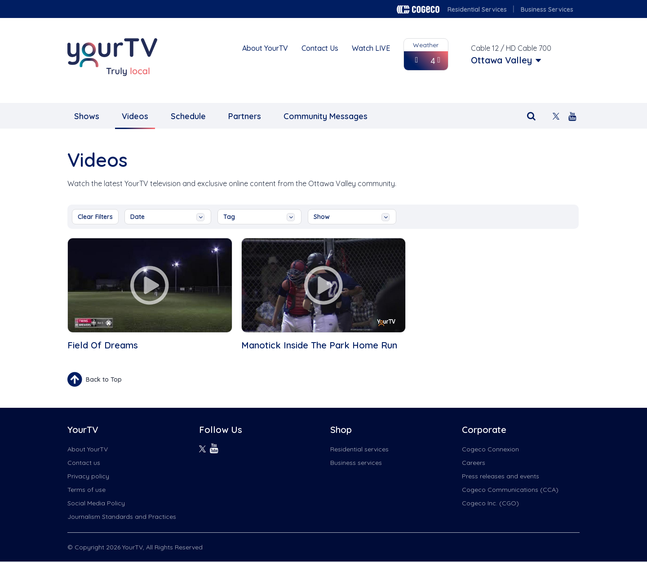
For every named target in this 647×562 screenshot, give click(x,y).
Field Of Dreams (102, 345)
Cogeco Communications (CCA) (510, 490)
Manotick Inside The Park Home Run (319, 345)
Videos (135, 116)
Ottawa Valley (501, 60)
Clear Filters (95, 217)
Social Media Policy (96, 503)
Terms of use (86, 490)
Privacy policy (88, 476)
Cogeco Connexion (490, 449)
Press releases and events (500, 476)
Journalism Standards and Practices (121, 517)
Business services (356, 463)
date (167, 217)
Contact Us (319, 48)
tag (259, 217)
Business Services (547, 9)
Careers (473, 463)
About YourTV (265, 48)
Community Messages (326, 116)
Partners (244, 116)
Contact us (83, 463)
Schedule (188, 116)
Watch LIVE (371, 48)
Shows (86, 116)
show (352, 217)
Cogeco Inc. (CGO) (490, 503)
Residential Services (477, 9)
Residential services (359, 449)
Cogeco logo (418, 9)
